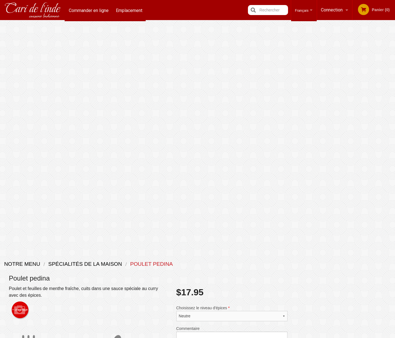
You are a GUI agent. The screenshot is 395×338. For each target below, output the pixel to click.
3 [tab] (341, 154)
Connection (332, 10)
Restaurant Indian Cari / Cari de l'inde (110, 256)
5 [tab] (358, 154)
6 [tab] (366, 154)
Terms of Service (206, 334)
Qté (193, 131)
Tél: (288, 277)
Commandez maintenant (345, 33)
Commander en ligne (89, 10)
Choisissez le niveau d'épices (231, 87)
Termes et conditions (241, 271)
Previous (301, 118)
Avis (228, 264)
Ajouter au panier (241, 136)
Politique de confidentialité (236, 280)
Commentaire (231, 109)
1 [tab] (325, 154)
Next (391, 118)
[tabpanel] (345, 118)
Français (300, 10)
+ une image (20, 83)
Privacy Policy (176, 334)
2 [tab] (333, 154)
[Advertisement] (148, 225)
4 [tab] (350, 154)
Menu (183, 264)
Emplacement (129, 10)
